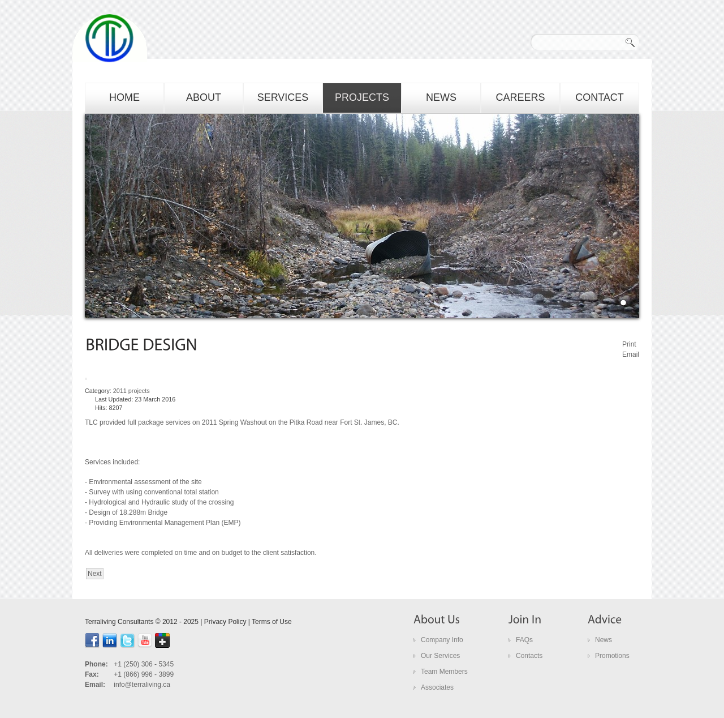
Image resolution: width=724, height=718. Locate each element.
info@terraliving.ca (142, 685)
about (203, 97)
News (603, 640)
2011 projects (131, 390)
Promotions (612, 656)
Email (630, 354)
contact (599, 97)
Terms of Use (272, 622)
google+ (162, 640)
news (441, 97)
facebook (92, 640)
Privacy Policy (225, 622)
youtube (144, 640)
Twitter (127, 640)
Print (629, 344)
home (124, 97)
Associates (437, 687)
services (283, 97)
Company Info (442, 640)
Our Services (440, 656)
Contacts (529, 656)
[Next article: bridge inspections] (95, 573)
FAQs (524, 640)
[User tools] (86, 379)
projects (362, 97)
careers (520, 97)
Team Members (444, 672)
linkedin (109, 640)
